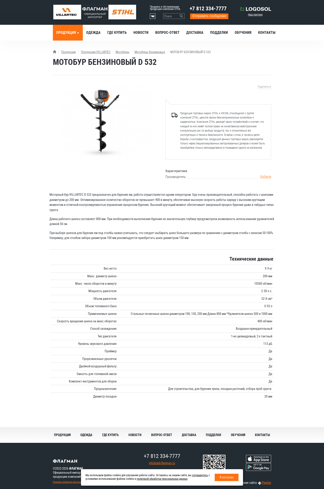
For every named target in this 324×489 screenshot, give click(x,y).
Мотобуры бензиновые (150, 52)
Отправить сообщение (209, 16)
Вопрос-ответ (167, 32)
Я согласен (227, 477)
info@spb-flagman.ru (162, 463)
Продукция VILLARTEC (95, 52)
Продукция (66, 32)
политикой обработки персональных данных (162, 478)
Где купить (117, 32)
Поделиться (264, 86)
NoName (265, 176)
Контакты (266, 32)
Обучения (243, 32)
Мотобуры (122, 52)
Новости (140, 32)
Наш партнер (255, 14)
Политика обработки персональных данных (73, 482)
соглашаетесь (200, 475)
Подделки (219, 32)
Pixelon (266, 482)
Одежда (93, 32)
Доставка (194, 32)
